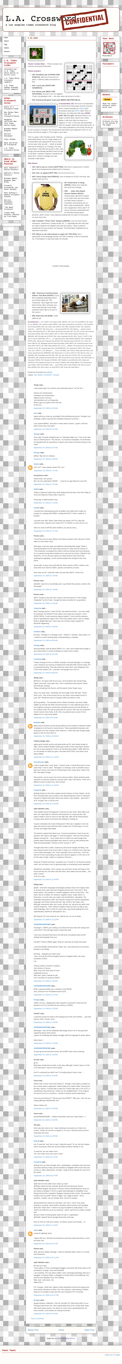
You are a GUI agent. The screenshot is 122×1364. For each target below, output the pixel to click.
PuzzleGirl (48, 375)
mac (35, 413)
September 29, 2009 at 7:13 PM (46, 1225)
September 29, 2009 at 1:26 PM (46, 1009)
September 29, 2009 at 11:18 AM (46, 785)
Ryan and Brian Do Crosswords (10, 144)
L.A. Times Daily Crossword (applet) (11, 80)
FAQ (5, 45)
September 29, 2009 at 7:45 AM (46, 603)
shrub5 (36, 508)
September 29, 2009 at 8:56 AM (46, 673)
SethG (36, 489)
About (6, 41)
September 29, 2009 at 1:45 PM (46, 1043)
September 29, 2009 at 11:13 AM (46, 757)
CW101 (6, 48)
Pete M (36, 1141)
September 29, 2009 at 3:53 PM (46, 1120)
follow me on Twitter (112, 1355)
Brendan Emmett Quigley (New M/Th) (10, 180)
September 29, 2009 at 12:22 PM (46, 920)
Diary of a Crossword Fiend (11, 108)
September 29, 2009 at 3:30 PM (46, 1108)
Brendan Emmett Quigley (10, 130)
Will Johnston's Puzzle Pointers (11, 169)
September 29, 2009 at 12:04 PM (46, 879)
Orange (37, 434)
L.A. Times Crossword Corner (11, 149)
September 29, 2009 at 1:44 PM (46, 1022)
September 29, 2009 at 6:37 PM (46, 1176)
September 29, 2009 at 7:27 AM (46, 531)
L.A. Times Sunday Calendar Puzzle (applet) (11, 87)
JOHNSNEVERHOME (42, 924)
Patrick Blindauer (8, 135)
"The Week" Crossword (9, 208)
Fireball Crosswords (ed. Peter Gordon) (11, 187)
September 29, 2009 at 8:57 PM (46, 1244)
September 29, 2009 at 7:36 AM (46, 590)
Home (61, 1330)
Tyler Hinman (9, 139)
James (36, 464)
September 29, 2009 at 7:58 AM (46, 627)
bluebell (37, 722)
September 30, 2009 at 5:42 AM (46, 1314)
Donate (7, 52)
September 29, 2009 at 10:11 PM (46, 1258)
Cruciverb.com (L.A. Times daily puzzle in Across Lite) (11, 72)
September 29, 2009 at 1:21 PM (46, 995)
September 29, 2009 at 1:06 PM (46, 981)
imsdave (37, 632)
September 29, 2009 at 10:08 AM (46, 736)
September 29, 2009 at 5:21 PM (46, 1157)
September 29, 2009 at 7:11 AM (46, 471)
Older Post (89, 1330)
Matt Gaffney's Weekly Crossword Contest (11, 195)
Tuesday (55, 375)
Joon (36, 1230)
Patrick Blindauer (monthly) (8, 202)
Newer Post (33, 1330)
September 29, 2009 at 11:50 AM (46, 804)
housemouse (39, 762)
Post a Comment (37, 1319)
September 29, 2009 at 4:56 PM (46, 1136)
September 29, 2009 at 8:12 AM (46, 654)
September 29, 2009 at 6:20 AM (46, 408)
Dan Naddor (38, 375)
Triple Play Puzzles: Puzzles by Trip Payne (11, 215)
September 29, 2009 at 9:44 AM (46, 718)
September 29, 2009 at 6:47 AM (46, 429)
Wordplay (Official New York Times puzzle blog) (10, 122)
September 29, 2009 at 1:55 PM (46, 1055)
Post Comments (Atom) (66, 1338)
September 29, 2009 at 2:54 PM (46, 1076)
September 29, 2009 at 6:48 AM (46, 459)
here (63, 649)
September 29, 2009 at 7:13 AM (46, 484)
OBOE (81, 108)
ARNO (77, 111)
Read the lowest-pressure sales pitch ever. (110, 105)
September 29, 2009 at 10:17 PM (46, 1295)
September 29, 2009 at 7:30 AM (46, 576)
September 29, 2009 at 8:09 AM (46, 640)
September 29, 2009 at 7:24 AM (46, 503)
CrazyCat (37, 608)
